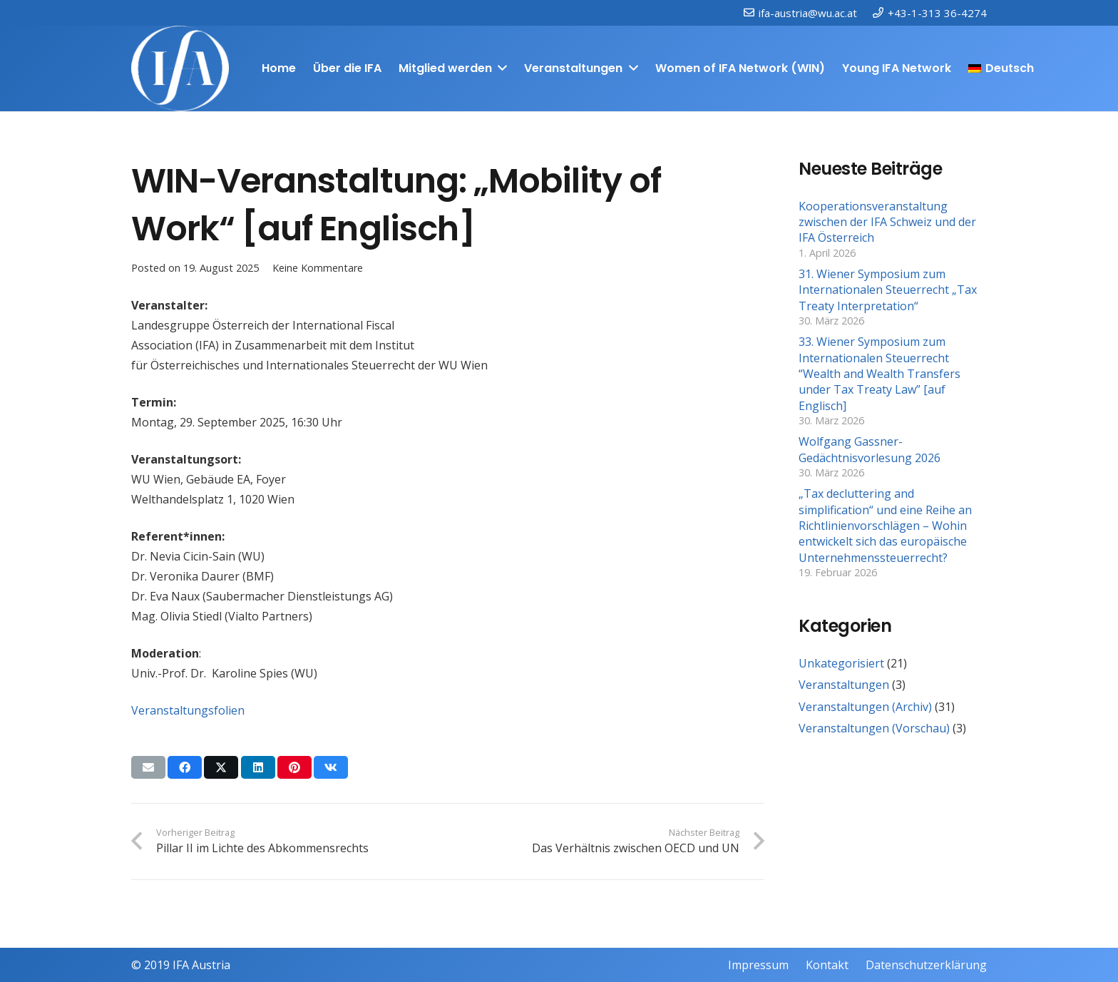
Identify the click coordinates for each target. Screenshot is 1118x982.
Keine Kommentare (317, 268)
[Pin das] (294, 767)
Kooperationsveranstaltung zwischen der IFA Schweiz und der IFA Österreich (887, 222)
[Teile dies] (185, 767)
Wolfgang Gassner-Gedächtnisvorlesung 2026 (869, 449)
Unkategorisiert (841, 663)
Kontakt (827, 965)
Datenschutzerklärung (926, 965)
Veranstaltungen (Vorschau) (874, 728)
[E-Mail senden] (148, 767)
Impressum (758, 965)
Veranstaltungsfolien (188, 710)
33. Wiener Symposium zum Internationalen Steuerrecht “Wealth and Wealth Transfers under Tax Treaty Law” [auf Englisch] (879, 374)
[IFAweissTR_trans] (180, 68)
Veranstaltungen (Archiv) (865, 707)
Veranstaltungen (844, 684)
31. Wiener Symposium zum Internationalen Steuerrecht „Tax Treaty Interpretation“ (888, 290)
